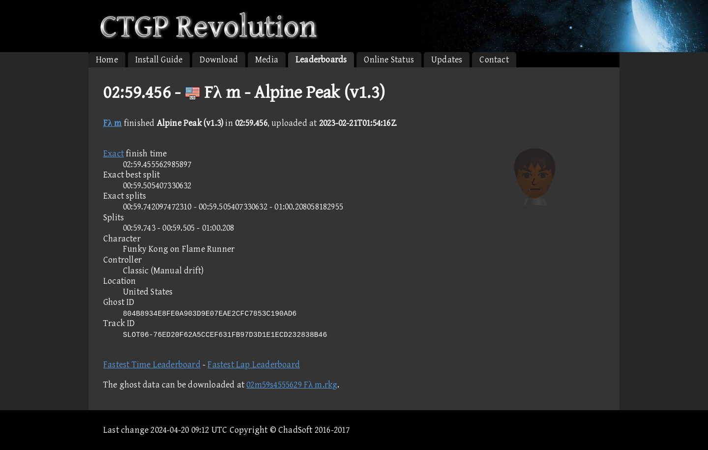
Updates (446, 60)
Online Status (389, 60)
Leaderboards (321, 60)
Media (266, 60)
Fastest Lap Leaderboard (253, 365)
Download (219, 60)
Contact (493, 60)
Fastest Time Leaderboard (152, 365)
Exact (113, 154)
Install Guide (159, 60)
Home (107, 60)
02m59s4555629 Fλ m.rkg (291, 385)
